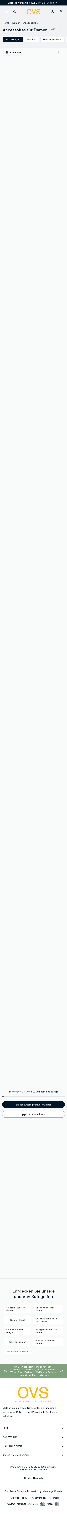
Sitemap (54, 1497)
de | (35, 1478)
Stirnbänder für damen (44, 1309)
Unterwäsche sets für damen (46, 1320)
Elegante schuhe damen (45, 1342)
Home (6, 22)
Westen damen (17, 1341)
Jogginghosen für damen (46, 1331)
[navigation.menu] (6, 11)
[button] (61, 11)
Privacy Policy (38, 1497)
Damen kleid (17, 1319)
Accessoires (30, 22)
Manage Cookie (53, 1491)
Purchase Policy (14, 1491)
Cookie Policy (19, 1497)
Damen (16, 22)
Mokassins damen (17, 1351)
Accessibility (34, 1491)
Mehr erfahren (40, 1374)
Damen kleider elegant (14, 1331)
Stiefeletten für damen (15, 1309)
